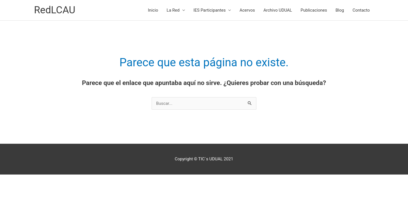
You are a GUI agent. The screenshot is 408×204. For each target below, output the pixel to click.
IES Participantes (210, 10)
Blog (339, 10)
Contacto (361, 10)
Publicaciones (314, 10)
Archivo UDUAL (278, 10)
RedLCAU (54, 10)
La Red (173, 10)
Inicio (153, 10)
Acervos (247, 10)
